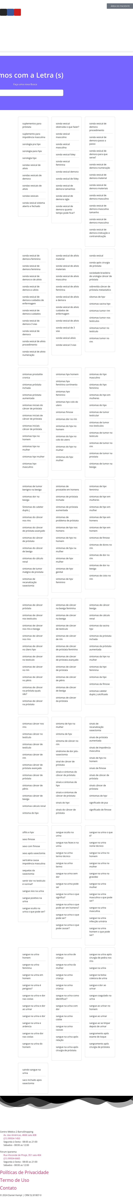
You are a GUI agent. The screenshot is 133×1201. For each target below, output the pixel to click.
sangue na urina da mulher (66, 966)
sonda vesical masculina (63, 146)
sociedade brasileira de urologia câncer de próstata (100, 276)
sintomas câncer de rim (32, 756)
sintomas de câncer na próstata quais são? (32, 691)
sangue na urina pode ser (67, 885)
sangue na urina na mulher (99, 865)
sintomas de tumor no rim (100, 444)
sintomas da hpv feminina (98, 668)
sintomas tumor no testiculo (99, 329)
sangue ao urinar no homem (99, 1007)
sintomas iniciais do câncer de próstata (32, 407)
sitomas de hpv (97, 296)
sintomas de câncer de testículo (66, 627)
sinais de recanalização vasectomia (96, 727)
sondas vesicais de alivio (32, 187)
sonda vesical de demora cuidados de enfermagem (33, 300)
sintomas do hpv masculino (98, 376)
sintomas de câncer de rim (66, 637)
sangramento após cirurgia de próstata (99, 1045)
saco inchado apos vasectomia (32, 1081)
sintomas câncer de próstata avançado (32, 766)
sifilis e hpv (28, 832)
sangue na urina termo (64, 865)
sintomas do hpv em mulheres (99, 396)
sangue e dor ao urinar (97, 987)
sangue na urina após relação (67, 1038)
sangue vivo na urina (33, 891)
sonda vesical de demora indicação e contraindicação (99, 233)
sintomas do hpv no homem (66, 427)
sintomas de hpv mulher (64, 560)
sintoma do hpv (30, 812)
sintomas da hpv (98, 677)
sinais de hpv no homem (97, 759)
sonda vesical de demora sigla (64, 197)
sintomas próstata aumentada (31, 396)
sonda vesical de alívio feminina (67, 288)
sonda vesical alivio (66, 337)
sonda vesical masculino (63, 135)
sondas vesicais (30, 195)
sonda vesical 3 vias (66, 344)
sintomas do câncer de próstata (32, 539)
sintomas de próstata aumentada (67, 508)
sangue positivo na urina (32, 899)
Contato (8, 1188)
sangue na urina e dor (33, 1016)
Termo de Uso (14, 1180)
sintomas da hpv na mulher (99, 658)
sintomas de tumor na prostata (100, 455)
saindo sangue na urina (31, 1071)
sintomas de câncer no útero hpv (32, 648)
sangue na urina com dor (67, 1007)
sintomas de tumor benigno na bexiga (32, 488)
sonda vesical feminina (63, 163)
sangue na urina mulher (97, 885)
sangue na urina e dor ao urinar (33, 1007)
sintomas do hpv (98, 405)
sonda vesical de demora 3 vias (30, 322)
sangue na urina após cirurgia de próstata (67, 1048)
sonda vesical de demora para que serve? (98, 154)
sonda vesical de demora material (98, 176)
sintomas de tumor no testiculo (100, 434)
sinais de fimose (97, 768)
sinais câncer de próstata (97, 787)
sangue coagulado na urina (100, 997)
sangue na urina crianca (64, 987)
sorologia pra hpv (31, 144)
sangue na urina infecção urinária (98, 919)
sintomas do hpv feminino (98, 386)
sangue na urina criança (64, 976)
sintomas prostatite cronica (32, 376)
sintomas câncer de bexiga (32, 797)
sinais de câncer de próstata (99, 777)
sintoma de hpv (64, 733)
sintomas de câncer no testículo (32, 658)
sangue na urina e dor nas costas (33, 997)
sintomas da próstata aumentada (100, 648)
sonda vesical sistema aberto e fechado (33, 204)
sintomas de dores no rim (100, 546)
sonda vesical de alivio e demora (67, 298)
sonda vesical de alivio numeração (33, 353)
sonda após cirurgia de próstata (99, 264)
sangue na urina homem (30, 956)
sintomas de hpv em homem (99, 529)
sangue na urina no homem (99, 854)
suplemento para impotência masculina (33, 135)
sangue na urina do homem (32, 1045)
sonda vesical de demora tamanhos (65, 187)
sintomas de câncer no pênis (32, 678)
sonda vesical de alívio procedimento (33, 343)
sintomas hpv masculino (29, 465)
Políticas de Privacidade (24, 1172)
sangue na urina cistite (64, 1018)
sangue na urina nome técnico (97, 844)
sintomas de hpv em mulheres (99, 498)
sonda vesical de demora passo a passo (97, 140)
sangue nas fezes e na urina (67, 844)
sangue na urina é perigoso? (31, 987)
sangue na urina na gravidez (99, 875)
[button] (66, 51)
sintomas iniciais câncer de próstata (32, 427)
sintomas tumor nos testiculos (99, 319)
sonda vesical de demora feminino (31, 257)
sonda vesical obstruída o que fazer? (67, 125)
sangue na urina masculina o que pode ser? (100, 897)
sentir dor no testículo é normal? (33, 882)
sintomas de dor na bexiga (99, 567)
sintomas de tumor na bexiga (100, 465)
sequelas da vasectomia (28, 872)
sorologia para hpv (32, 151)
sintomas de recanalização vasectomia (29, 582)
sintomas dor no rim (66, 419)
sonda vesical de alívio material (67, 257)
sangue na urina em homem (32, 976)
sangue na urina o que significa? (67, 896)
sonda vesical (96, 255)
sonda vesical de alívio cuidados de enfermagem (67, 310)
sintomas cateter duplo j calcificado (98, 692)
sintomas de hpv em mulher (99, 508)
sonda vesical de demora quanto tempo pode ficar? (65, 209)
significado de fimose (100, 809)
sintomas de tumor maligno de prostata (32, 570)
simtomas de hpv (98, 795)
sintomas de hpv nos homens (66, 529)
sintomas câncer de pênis (32, 787)
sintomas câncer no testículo (32, 735)
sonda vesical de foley (67, 178)
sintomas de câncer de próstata (66, 668)
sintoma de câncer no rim (67, 742)
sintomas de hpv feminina (98, 488)
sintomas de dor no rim (99, 556)
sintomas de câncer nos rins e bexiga (32, 627)
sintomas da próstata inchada (100, 637)
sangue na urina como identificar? (67, 997)
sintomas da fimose (99, 684)
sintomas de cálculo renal (99, 617)
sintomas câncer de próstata (32, 777)
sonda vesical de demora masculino (99, 197)
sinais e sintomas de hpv (66, 784)
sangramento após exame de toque (99, 1035)
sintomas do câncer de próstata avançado (33, 529)
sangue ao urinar (98, 1016)
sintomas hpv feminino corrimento (66, 383)
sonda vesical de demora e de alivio (32, 278)
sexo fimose (28, 839)
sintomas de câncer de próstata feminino (67, 648)
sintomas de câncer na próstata (32, 702)
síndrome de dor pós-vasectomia (67, 753)
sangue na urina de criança (66, 956)
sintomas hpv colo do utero (67, 403)
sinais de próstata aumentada (98, 739)
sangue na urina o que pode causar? (67, 926)
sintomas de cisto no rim (100, 577)
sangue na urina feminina (30, 966)
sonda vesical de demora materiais (98, 187)
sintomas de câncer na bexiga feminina (66, 606)
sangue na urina (97, 967)
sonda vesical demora (67, 171)
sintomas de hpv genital (64, 570)
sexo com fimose (31, 846)
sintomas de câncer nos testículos (32, 617)
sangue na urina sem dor (67, 875)
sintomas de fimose (99, 537)
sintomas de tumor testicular (99, 414)
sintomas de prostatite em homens (67, 488)
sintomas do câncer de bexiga (32, 550)
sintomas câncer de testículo (32, 746)
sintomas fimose (64, 412)
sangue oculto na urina (65, 834)
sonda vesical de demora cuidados (31, 312)
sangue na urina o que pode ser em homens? (67, 906)
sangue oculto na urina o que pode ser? (33, 910)
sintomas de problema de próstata (67, 519)
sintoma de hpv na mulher (65, 725)
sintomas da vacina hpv (99, 627)
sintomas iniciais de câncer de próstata (32, 417)
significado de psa (98, 802)
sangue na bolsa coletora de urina (98, 976)
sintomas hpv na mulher (31, 448)
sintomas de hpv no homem (66, 539)
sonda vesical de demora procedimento (97, 127)
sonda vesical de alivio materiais (67, 267)
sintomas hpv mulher (33, 456)
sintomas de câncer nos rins (32, 637)
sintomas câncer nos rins (33, 725)
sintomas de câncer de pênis (66, 678)
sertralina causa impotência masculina (33, 862)
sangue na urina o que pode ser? (67, 916)
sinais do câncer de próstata (66, 811)
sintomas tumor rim (99, 310)
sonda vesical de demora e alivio (30, 288)
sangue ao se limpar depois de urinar (99, 1025)
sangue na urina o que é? (101, 834)
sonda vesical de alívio (67, 320)
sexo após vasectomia (33, 853)
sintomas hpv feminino (63, 393)
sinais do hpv (62, 802)
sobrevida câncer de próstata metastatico (100, 288)
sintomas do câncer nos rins (32, 519)
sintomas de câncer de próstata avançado (67, 658)
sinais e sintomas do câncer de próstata (66, 773)
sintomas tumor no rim (99, 340)
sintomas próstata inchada (31, 386)
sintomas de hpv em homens (99, 519)
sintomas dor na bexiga (30, 498)
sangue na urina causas (64, 1028)
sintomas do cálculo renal (32, 560)
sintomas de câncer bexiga (99, 606)
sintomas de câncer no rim (32, 668)
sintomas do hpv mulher (64, 458)
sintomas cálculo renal (34, 806)
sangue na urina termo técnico (64, 854)
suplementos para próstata (31, 125)
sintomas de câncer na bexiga (66, 617)
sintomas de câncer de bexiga (66, 689)
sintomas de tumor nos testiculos (99, 424)
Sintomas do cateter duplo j (32, 508)
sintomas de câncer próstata (32, 606)
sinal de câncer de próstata (65, 763)
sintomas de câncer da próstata (66, 699)
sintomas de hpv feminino (64, 580)
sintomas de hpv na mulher (66, 550)
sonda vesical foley (65, 154)
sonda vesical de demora (30, 332)
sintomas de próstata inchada (67, 498)
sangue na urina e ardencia (31, 1025)
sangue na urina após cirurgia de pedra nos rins (100, 958)
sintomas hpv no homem (31, 438)
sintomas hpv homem (67, 374)
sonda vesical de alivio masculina (67, 278)
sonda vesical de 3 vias (65, 329)
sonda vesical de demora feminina (31, 267)
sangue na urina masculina (97, 909)
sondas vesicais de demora (32, 177)
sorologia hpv (29, 158)
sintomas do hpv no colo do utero (66, 438)
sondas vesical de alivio (31, 166)
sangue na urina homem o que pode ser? (99, 932)
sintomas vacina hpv (99, 303)
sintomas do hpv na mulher (66, 448)
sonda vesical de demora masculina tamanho (99, 209)
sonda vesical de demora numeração (99, 166)
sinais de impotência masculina (100, 749)
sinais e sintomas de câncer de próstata (66, 794)
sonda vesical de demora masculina (99, 221)
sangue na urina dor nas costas (32, 1035)
